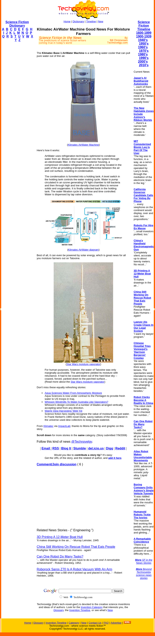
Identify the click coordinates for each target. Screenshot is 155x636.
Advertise (116, 622)
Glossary (58, 610)
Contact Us (95, 622)
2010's (143, 65)
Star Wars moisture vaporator (83, 364)
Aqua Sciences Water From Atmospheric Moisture (73, 392)
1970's (143, 50)
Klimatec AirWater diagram (83, 249)
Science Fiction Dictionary (17, 23)
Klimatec (48, 426)
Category (74, 622)
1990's (143, 58)
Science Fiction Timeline (143, 25)
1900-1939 (143, 36)
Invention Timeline (79, 610)
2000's (143, 61)
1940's (143, 40)
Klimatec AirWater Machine (83, 144)
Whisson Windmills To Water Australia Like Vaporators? (76, 401)
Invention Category (92, 607)
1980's (143, 54)
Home (67, 21)
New (100, 21)
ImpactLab (64, 426)
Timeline (91, 21)
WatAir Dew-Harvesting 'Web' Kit (63, 410)
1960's (143, 47)
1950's (143, 43)
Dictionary (78, 21)
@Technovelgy (81, 441)
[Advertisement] (17, 105)
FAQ (106, 622)
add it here (114, 457)
